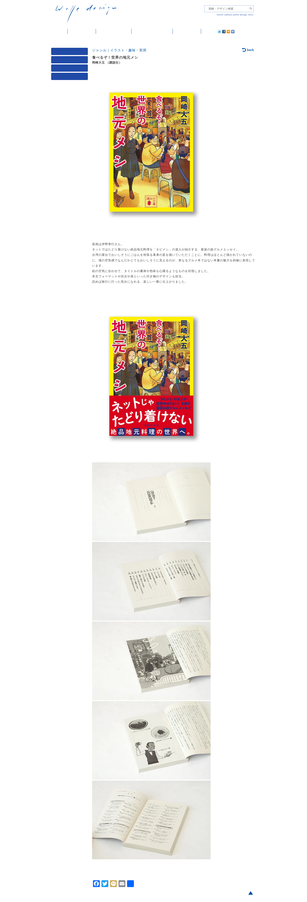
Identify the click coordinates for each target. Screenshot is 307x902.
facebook (211, 31)
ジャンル (70, 60)
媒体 (70, 52)
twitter (205, 31)
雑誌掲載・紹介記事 (114, 31)
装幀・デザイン (82, 31)
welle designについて (152, 31)
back (248, 50)
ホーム (59, 31)
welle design (85, 14)
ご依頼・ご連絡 (187, 31)
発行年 (70, 77)
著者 (70, 69)
